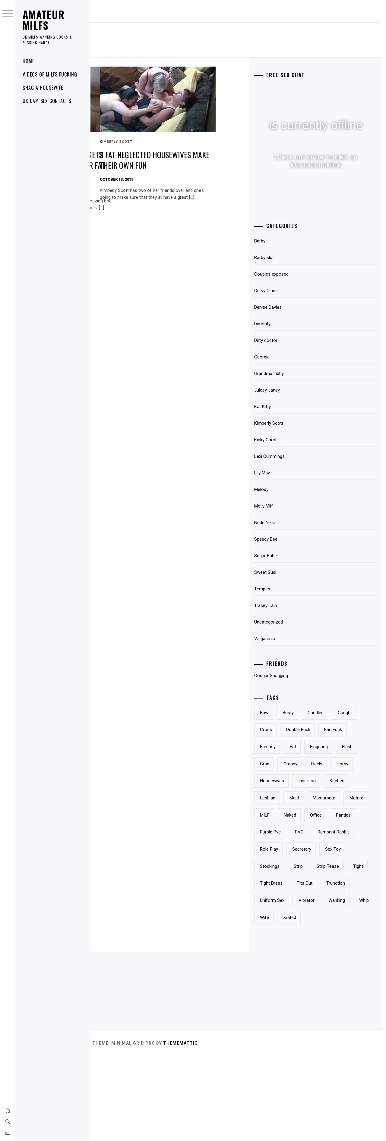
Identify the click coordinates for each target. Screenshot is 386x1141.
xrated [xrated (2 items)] (321, 1002)
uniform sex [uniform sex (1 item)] (336, 968)
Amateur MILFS (44, 20)
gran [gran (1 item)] (321, 780)
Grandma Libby (300, 373)
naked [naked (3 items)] (321, 849)
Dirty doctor (297, 340)
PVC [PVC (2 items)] (359, 866)
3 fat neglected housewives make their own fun (228, 148)
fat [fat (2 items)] (324, 764)
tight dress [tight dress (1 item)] (303, 951)
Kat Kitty (294, 406)
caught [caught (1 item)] (299, 729)
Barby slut (295, 257)
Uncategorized (300, 622)
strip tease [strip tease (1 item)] (303, 934)
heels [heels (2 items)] (297, 798)
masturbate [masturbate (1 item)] (326, 832)
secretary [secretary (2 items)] (301, 900)
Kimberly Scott (206, 125)
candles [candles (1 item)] (347, 712)
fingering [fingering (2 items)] (350, 764)
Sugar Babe (297, 555)
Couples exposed (303, 274)
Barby (291, 241)
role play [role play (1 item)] (346, 883)
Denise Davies (299, 307)
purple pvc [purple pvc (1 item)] (331, 866)
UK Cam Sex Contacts (47, 101)
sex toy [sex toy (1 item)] (332, 900)
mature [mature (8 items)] (358, 832)
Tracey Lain (297, 605)
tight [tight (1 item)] (333, 934)
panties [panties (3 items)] (299, 866)
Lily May (294, 473)
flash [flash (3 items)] (297, 780)
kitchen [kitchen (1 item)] (330, 815)
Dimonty (294, 324)
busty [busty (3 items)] (319, 712)
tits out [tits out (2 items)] (336, 951)
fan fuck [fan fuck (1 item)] (339, 746)
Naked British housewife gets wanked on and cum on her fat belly (135, 148)
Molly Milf (295, 506)
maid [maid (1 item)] (296, 832)
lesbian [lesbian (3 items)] (359, 815)
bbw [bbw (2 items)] (296, 712)
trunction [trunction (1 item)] (301, 968)
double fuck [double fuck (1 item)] (304, 746)
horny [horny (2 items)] (323, 798)
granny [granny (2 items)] (346, 780)
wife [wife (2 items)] (296, 1002)
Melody (293, 489)
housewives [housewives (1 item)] (355, 798)
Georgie (293, 357)
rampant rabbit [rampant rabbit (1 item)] (307, 883)
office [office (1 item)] (347, 849)
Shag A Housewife (43, 87)
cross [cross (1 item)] (326, 729)
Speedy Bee (297, 539)
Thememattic (271, 1128)
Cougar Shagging (303, 675)
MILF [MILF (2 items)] (296, 849)
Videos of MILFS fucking (50, 74)
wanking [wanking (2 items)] (330, 986)
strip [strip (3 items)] (329, 917)
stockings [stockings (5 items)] (301, 917)
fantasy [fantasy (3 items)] (299, 764)
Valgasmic (296, 638)
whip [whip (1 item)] (357, 986)
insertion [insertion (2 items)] (300, 815)
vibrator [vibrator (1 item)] (300, 986)
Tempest (294, 589)
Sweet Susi (106, 125)
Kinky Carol (297, 439)
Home (28, 61)
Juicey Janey (299, 390)
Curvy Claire (297, 290)
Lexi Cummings (301, 456)
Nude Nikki (296, 522)
